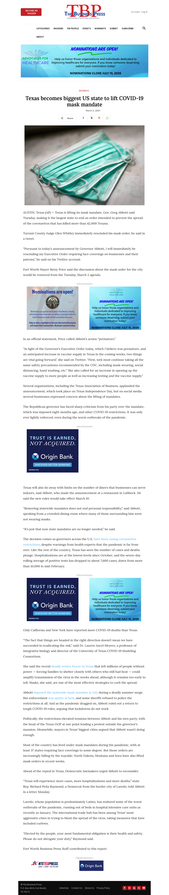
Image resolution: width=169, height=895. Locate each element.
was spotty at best (61, 698)
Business (84, 90)
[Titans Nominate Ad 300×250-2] (52, 308)
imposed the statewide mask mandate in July (66, 692)
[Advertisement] (115, 454)
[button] (144, 28)
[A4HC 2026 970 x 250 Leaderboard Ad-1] (84, 61)
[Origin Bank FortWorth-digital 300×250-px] (52, 451)
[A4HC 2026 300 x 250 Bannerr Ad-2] (115, 308)
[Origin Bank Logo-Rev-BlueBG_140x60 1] (91, 866)
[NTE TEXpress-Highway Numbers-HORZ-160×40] (44, 864)
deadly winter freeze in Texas (73, 666)
